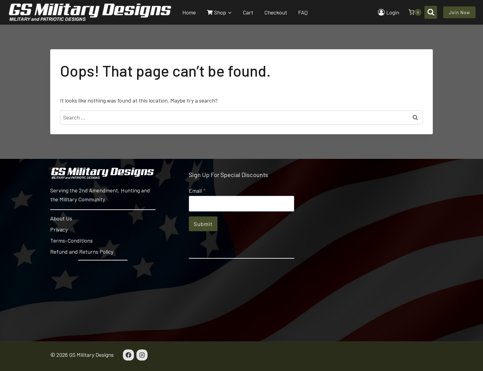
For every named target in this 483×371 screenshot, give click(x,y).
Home (189, 12)
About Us (61, 218)
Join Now (459, 12)
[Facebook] (128, 355)
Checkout (275, 12)
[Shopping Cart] (411, 12)
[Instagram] (142, 355)
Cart (248, 12)
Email (197, 190)
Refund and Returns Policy (81, 251)
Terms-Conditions (71, 240)
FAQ (303, 12)
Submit (203, 223)
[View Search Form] (430, 12)
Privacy (59, 229)
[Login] (388, 12)
